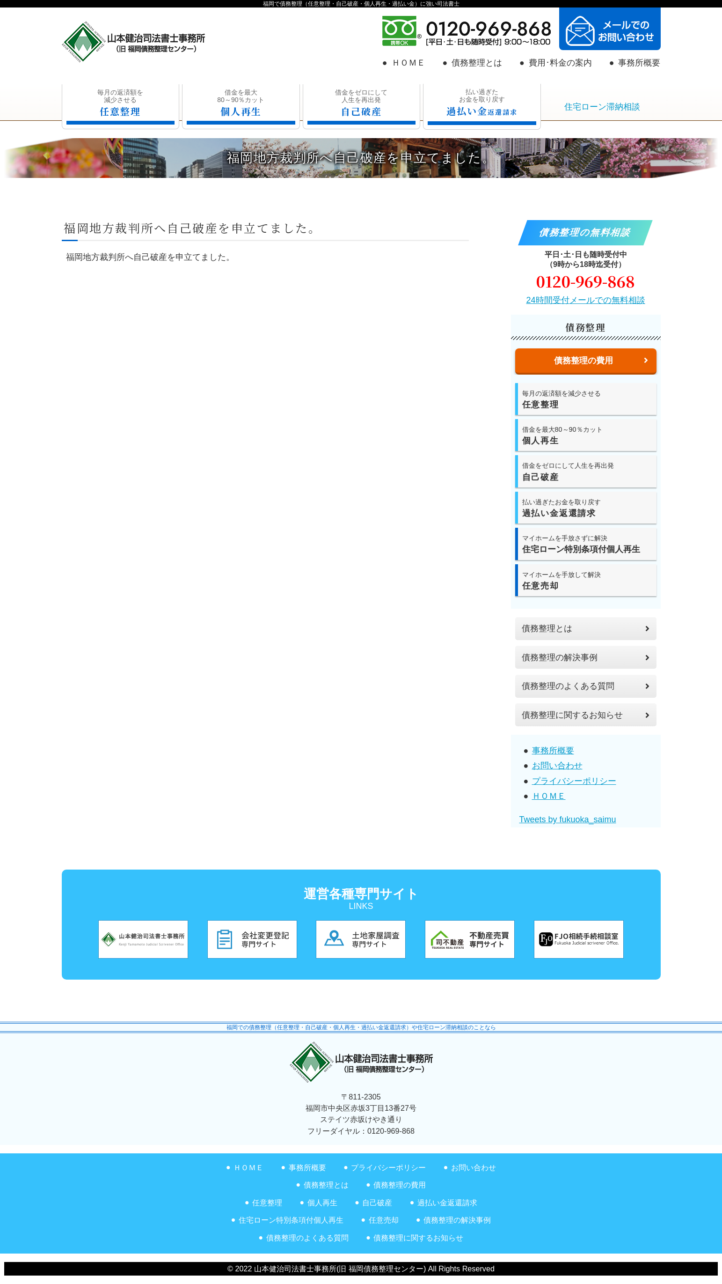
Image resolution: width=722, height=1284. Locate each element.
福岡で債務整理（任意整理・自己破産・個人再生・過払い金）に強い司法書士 (361, 3)
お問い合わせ (557, 765)
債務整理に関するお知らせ (585, 715)
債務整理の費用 (399, 1185)
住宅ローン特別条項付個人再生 (291, 1220)
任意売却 (384, 1220)
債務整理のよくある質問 (585, 686)
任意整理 (267, 1202)
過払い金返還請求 (447, 1202)
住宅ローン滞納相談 (602, 106)
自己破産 (377, 1202)
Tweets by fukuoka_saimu (567, 819)
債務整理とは (477, 62)
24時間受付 (585, 300)
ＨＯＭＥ (408, 62)
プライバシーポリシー (574, 781)
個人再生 (322, 1202)
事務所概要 (639, 62)
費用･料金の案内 (560, 62)
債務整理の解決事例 (585, 657)
